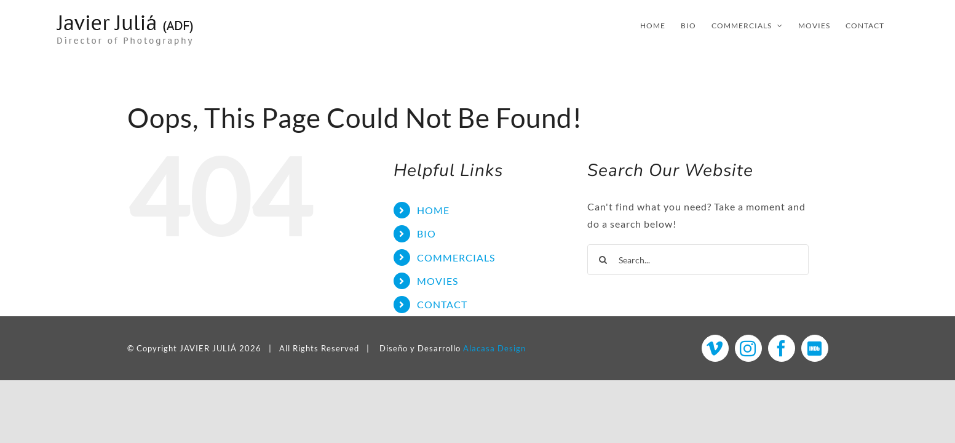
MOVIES (437, 281)
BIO (426, 233)
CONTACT (442, 304)
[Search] (602, 259)
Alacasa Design (494, 348)
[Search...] (698, 259)
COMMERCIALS (456, 257)
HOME (433, 210)
